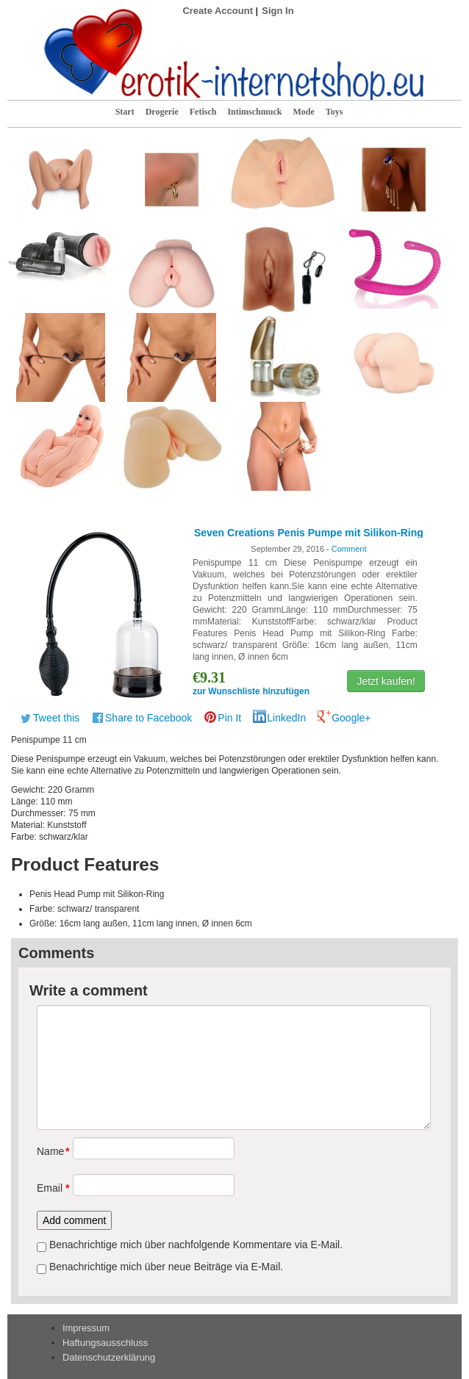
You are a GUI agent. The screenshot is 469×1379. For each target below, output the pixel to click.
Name (49, 1151)
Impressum (86, 1327)
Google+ (351, 718)
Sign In (277, 10)
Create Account (217, 10)
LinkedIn (286, 718)
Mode (303, 112)
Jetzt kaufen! (386, 681)
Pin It (229, 718)
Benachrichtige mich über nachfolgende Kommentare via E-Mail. (196, 1244)
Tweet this (56, 718)
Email (49, 1188)
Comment (349, 548)
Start (125, 112)
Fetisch (203, 112)
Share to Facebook (148, 718)
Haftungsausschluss (105, 1342)
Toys (334, 112)
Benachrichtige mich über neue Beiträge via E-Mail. (166, 1266)
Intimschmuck (254, 112)
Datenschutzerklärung (108, 1357)
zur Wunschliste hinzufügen (251, 691)
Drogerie (162, 112)
